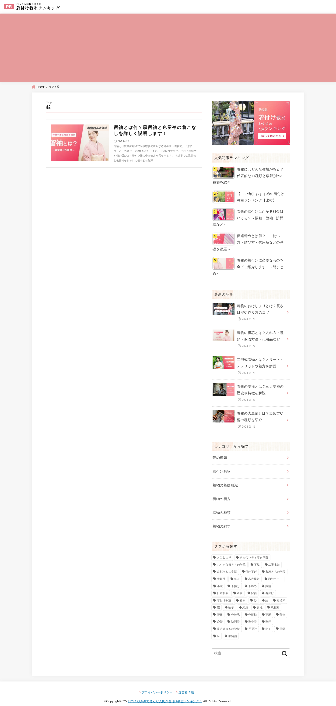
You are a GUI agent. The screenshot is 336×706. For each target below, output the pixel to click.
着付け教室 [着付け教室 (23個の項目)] (224, 594)
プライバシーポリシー (157, 686)
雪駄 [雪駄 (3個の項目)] (283, 622)
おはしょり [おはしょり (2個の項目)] (224, 551)
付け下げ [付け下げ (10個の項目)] (251, 566)
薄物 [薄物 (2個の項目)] (282, 608)
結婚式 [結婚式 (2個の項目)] (281, 594)
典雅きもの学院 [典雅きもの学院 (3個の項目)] (276, 566)
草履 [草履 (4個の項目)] (268, 608)
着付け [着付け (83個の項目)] (269, 587)
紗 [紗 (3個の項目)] (255, 594)
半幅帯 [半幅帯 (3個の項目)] (221, 573)
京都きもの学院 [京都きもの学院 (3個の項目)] (227, 566)
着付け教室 (222, 466)
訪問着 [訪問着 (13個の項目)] (235, 615)
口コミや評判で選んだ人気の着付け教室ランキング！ (165, 695)
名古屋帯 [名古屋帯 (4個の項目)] (254, 573)
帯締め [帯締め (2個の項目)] (252, 580)
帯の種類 (220, 453)
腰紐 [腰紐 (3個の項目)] (220, 608)
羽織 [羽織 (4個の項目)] (259, 601)
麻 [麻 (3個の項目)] (218, 630)
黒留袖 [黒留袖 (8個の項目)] (232, 630)
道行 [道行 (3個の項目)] (268, 615)
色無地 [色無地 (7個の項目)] (235, 608)
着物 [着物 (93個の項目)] (242, 594)
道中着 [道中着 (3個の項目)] (252, 615)
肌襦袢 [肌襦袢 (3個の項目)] (275, 601)
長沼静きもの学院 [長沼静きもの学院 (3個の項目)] (228, 622)
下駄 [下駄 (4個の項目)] (257, 558)
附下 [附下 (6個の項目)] (268, 622)
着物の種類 (222, 507)
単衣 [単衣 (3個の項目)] (237, 573)
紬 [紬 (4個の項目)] (266, 594)
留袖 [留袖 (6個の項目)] (254, 587)
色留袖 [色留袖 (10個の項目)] (252, 608)
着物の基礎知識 (225, 480)
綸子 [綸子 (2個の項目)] (231, 601)
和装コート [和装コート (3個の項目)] (275, 573)
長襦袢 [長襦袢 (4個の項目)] (252, 622)
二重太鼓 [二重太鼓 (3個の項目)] (274, 558)
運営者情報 (186, 686)
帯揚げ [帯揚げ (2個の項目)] (235, 580)
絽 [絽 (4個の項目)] (218, 601)
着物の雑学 (222, 520)
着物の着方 (222, 493)
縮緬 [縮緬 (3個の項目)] (245, 601)
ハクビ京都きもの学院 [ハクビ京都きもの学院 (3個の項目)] (231, 558)
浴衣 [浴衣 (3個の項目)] (240, 587)
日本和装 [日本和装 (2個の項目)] (222, 587)
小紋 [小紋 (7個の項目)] (220, 580)
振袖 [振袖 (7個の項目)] (268, 580)
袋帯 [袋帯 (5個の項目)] (220, 615)
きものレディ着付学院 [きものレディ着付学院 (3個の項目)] (254, 551)
